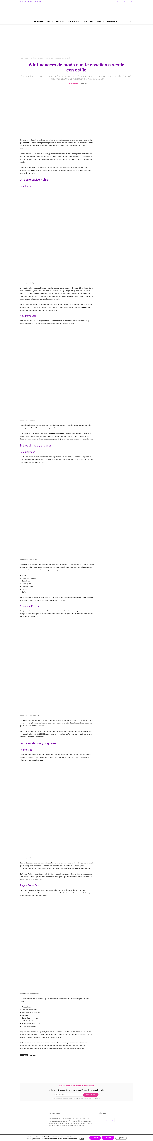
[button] (130, 22)
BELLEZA (60, 21)
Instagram (33, 1055)
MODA (50, 21)
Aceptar (95, 1138)
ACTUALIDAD (39, 21)
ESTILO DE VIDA (73, 21)
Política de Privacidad (95, 1098)
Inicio (21, 58)
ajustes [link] (80, 1139)
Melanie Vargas (73, 83)
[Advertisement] (76, 40)
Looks (33, 58)
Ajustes (121, 1138)
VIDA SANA (88, 21)
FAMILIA (100, 21)
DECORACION (112, 21)
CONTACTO (38, 1)
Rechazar (108, 1138)
